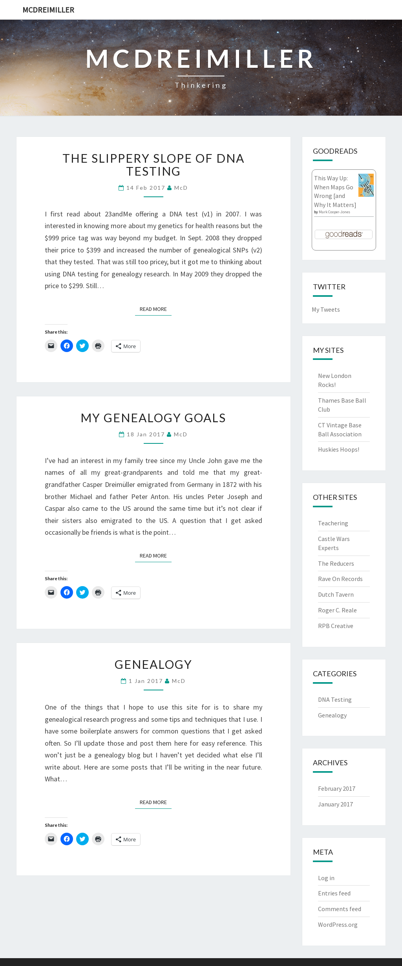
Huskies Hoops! (338, 449)
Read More (156, 308)
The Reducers (336, 563)
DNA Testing (335, 699)
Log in (326, 878)
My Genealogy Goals (153, 417)
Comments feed (339, 909)
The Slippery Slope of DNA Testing (153, 164)
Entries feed (334, 893)
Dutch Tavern (336, 594)
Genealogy (153, 664)
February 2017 (336, 788)
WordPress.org (338, 924)
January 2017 (335, 804)
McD (181, 187)
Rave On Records (340, 579)
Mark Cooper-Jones (334, 211)
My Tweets (326, 309)
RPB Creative (335, 626)
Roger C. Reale (337, 610)
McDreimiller (48, 10)
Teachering (333, 523)
